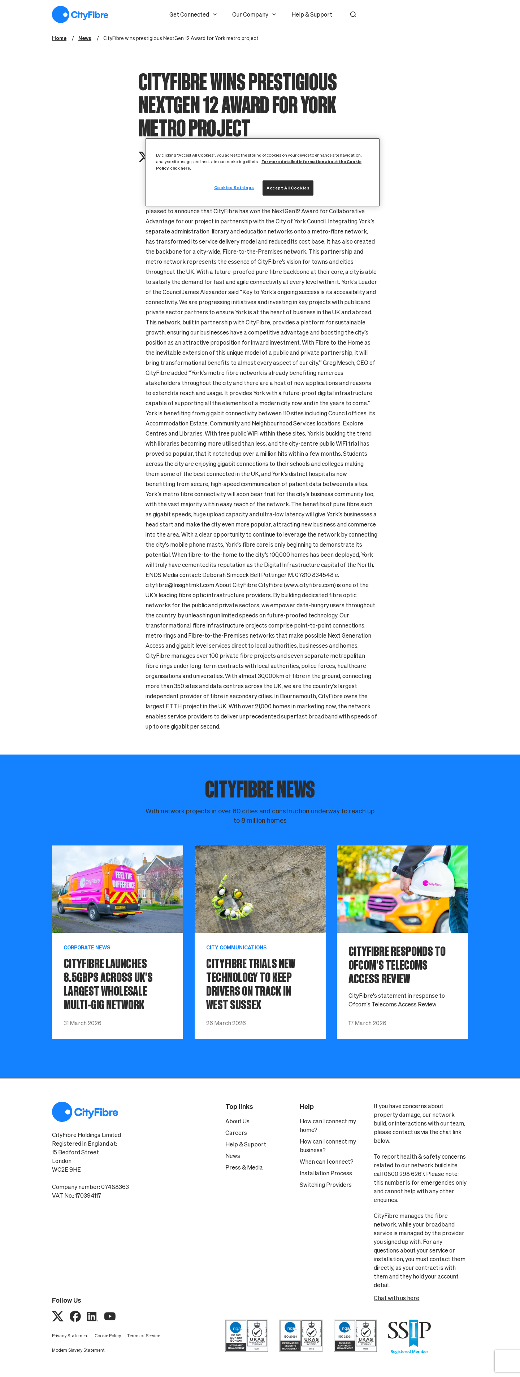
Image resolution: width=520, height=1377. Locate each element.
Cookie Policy (108, 1335)
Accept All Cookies (287, 187)
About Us (237, 1121)
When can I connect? (327, 1161)
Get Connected (193, 14)
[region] (262, 172)
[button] (353, 14)
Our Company (254, 14)
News (232, 1156)
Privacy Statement (70, 1335)
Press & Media (244, 1167)
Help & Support (311, 14)
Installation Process (326, 1173)
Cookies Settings (234, 187)
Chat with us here (396, 1298)
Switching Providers (326, 1184)
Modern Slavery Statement (78, 1350)
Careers (236, 1132)
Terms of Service (143, 1335)
